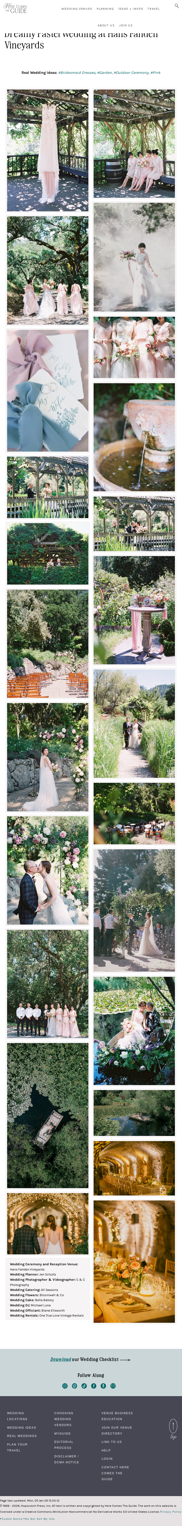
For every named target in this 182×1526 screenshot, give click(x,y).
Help (106, 1450)
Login (107, 1458)
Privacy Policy (171, 1512)
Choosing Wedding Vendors (63, 1419)
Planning (105, 8)
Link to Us (112, 1442)
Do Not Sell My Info (40, 1519)
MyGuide (62, 1433)
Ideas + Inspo (130, 8)
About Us (106, 25)
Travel (153, 8)
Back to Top (173, 1422)
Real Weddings (22, 1436)
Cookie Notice (12, 1519)
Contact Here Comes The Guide (115, 1473)
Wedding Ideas (21, 1427)
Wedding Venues (77, 8)
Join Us (126, 25)
